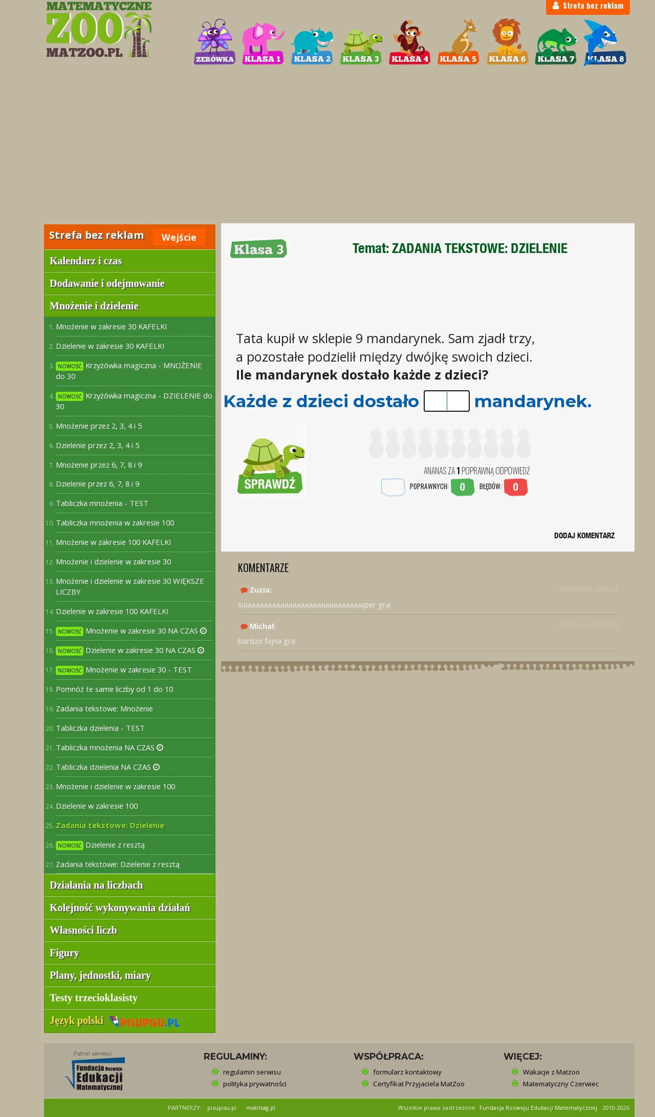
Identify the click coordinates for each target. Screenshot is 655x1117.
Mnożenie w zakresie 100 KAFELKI (113, 542)
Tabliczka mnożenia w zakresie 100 (115, 522)
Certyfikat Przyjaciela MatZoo (419, 1083)
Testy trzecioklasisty (94, 997)
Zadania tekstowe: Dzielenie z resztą (118, 864)
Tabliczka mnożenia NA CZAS (109, 747)
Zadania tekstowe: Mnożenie (104, 708)
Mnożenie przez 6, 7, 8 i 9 (99, 464)
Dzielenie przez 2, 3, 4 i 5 (97, 445)
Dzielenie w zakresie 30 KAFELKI (110, 346)
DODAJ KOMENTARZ (584, 535)
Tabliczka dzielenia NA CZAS (108, 767)
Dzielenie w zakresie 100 (97, 805)
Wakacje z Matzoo (551, 1072)
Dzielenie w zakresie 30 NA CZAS (130, 650)
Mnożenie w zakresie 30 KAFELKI (111, 326)
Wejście (179, 237)
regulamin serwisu (252, 1072)
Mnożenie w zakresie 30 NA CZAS (131, 630)
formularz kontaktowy (407, 1072)
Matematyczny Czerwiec (561, 1083)
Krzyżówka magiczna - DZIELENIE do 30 (134, 400)
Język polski (115, 1020)
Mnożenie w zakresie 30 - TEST (124, 669)
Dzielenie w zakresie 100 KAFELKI (112, 611)
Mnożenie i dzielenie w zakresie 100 (115, 786)
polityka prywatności (255, 1083)
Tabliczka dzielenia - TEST (100, 728)
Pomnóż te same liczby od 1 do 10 (114, 689)
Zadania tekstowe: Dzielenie (110, 825)
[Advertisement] (327, 146)
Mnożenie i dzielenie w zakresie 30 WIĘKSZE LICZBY (130, 586)
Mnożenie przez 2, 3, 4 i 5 (99, 425)
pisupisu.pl (221, 1107)
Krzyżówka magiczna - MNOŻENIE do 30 (129, 370)
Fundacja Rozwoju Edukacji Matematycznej (538, 1107)
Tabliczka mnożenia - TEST (102, 503)
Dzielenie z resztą (100, 844)
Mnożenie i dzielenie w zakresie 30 (113, 561)
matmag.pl (260, 1107)
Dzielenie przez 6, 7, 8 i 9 (97, 483)
